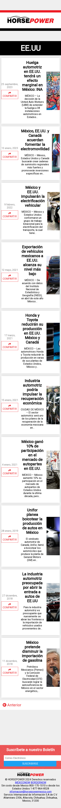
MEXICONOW (22, 782)
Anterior (12, 705)
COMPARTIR (10, 95)
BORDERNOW (38, 782)
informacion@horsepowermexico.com (31, 791)
